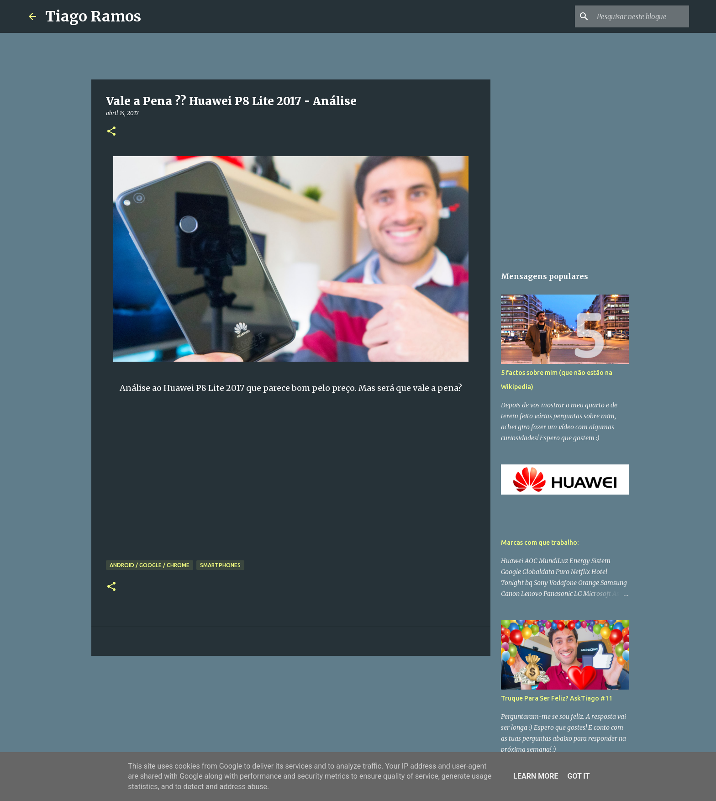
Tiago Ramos (93, 16)
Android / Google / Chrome (150, 565)
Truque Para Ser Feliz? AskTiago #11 (556, 698)
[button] (111, 132)
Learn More (535, 776)
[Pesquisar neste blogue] (641, 16)
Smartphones (220, 565)
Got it (578, 776)
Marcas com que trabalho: (540, 542)
